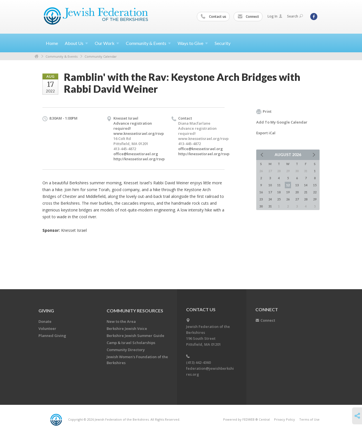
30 (261, 206)
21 (305, 192)
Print (264, 111)
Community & (148, 43)
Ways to (193, 43)
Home (52, 43)
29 (314, 199)
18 (279, 192)
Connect (248, 16)
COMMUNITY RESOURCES (135, 310)
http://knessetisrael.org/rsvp (139, 158)
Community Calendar (101, 56)
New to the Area (121, 321)
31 (270, 206)
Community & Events (61, 56)
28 (305, 199)
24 (270, 199)
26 (288, 199)
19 (288, 192)
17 (270, 192)
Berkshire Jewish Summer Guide (135, 335)
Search (295, 16)
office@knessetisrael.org (135, 153)
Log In (275, 16)
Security (222, 43)
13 (297, 185)
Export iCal (265, 132)
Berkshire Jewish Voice (127, 328)
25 (279, 199)
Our (107, 43)
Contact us (213, 16)
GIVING (46, 310)
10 (270, 185)
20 (297, 192)
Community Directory (126, 349)
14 (305, 185)
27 (297, 199)
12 (288, 185)
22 (314, 192)
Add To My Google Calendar (281, 122)
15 (314, 185)
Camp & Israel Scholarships (131, 342)
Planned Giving (52, 335)
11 (279, 185)
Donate (44, 321)
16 (261, 192)
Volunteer (47, 328)
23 (261, 199)
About (76, 43)
